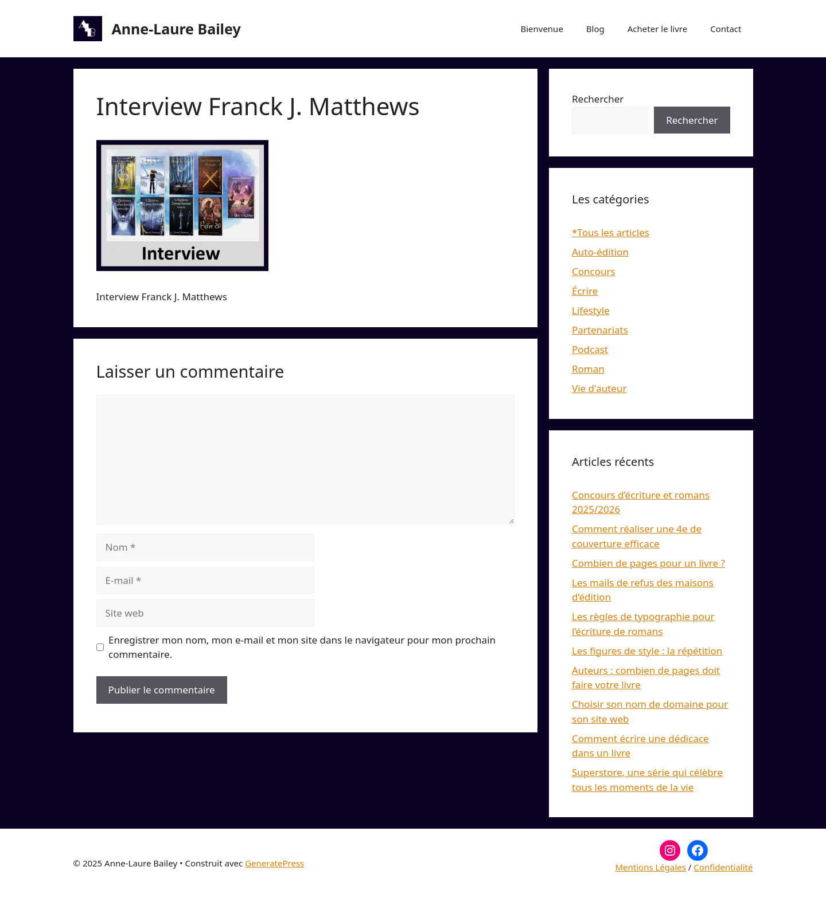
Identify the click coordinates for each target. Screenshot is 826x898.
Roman (588, 368)
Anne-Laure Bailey (176, 28)
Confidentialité (723, 867)
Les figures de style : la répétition (647, 650)
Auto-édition (600, 251)
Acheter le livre (657, 28)
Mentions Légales (650, 867)
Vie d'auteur (599, 388)
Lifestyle (591, 310)
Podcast (590, 349)
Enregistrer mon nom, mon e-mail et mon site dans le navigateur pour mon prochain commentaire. (302, 647)
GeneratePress (274, 863)
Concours (593, 271)
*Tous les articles (610, 232)
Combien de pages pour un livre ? (648, 563)
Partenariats (600, 329)
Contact (725, 28)
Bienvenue (541, 28)
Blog (595, 28)
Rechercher (598, 98)
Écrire (585, 290)
